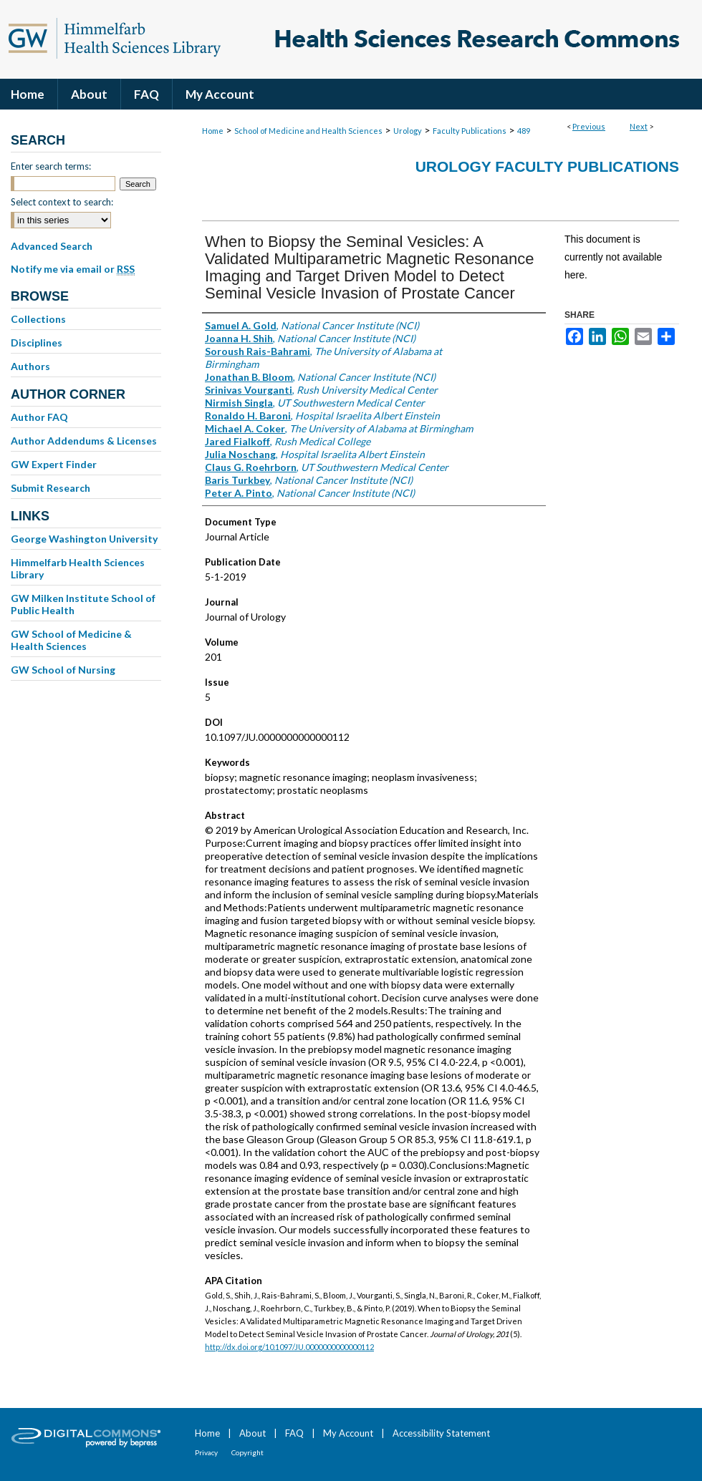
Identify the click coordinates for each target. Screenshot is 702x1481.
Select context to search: (62, 202)
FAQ (294, 1433)
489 (523, 130)
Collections (38, 319)
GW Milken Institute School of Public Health (83, 604)
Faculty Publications (469, 130)
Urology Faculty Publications (547, 166)
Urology (407, 130)
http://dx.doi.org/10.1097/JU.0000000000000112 (289, 1346)
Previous (588, 126)
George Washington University (84, 539)
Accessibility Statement (441, 1433)
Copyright (247, 1452)
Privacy (206, 1452)
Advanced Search (51, 246)
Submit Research (50, 488)
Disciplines (36, 342)
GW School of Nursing (63, 670)
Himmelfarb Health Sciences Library (78, 568)
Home (212, 130)
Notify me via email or (73, 269)
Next (639, 126)
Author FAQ (39, 417)
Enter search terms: (51, 166)
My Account (348, 1433)
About (252, 1433)
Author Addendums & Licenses (84, 440)
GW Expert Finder (54, 464)
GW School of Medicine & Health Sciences (71, 640)
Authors (30, 366)
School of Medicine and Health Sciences (308, 130)
